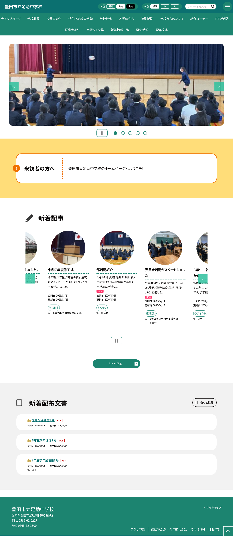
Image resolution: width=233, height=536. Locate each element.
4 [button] (137, 132)
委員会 (153, 323)
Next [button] (219, 86)
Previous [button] (14, 86)
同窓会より (72, 29)
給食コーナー (199, 18)
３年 (161, 318)
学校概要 (33, 18)
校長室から (53, 18)
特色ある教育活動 (80, 18)
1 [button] (115, 132)
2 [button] (123, 132)
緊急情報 (142, 29)
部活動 (104, 313)
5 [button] (145, 132)
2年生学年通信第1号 (45, 460)
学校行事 (106, 18)
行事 (79, 313)
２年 (59, 313)
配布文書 (162, 29)
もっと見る (115, 363)
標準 (155, 6)
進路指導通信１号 (43, 420)
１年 (55, 313)
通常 (111, 6)
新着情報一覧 (120, 29)
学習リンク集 (95, 29)
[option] (116, 85)
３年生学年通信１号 (44, 440)
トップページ (13, 18)
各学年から (126, 18)
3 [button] (130, 132)
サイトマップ (213, 507)
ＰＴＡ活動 (221, 18)
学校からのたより (171, 18)
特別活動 (147, 18)
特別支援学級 (69, 313)
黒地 (131, 6)
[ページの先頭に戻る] (228, 531)
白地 (121, 6)
